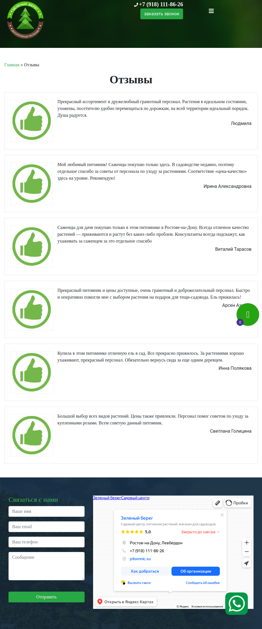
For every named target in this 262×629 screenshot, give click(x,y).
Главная (12, 64)
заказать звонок (161, 13)
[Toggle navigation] (211, 11)
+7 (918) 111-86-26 (161, 4)
